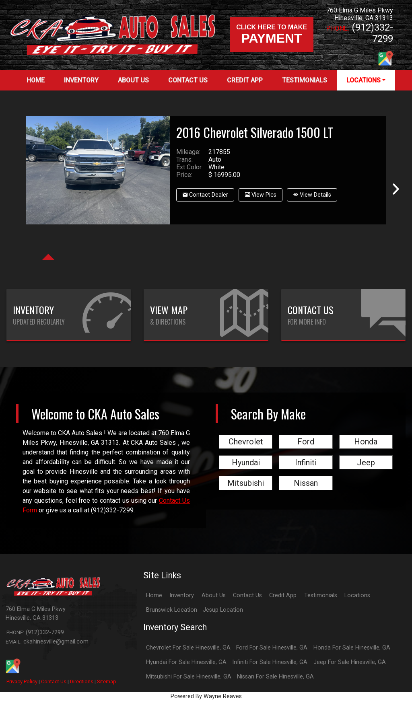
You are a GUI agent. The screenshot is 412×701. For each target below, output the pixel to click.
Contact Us (53, 681)
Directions (81, 681)
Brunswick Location (171, 609)
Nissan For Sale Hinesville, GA (275, 676)
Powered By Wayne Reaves (206, 696)
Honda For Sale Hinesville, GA (351, 647)
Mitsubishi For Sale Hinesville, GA (188, 676)
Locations (357, 595)
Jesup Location (223, 609)
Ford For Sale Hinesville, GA (271, 647)
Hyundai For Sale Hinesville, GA (186, 662)
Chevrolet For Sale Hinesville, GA (188, 647)
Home (154, 595)
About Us (214, 595)
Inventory (181, 595)
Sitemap (106, 681)
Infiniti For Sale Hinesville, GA (269, 662)
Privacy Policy (21, 681)
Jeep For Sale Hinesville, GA (349, 662)
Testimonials (320, 595)
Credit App (283, 595)
